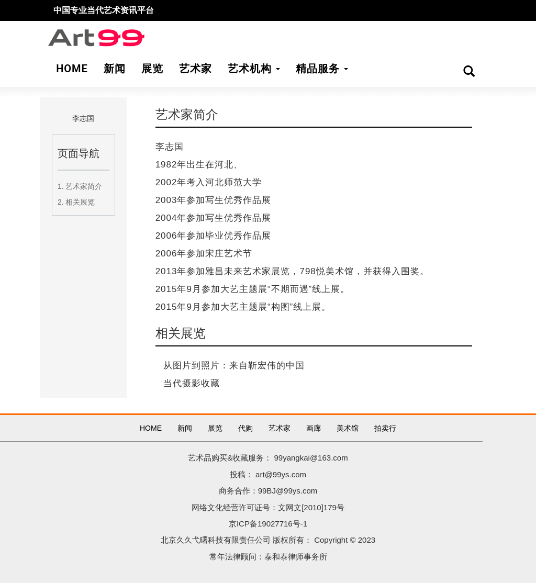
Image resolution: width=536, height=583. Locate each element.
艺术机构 (254, 68)
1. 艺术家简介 (80, 186)
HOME (151, 428)
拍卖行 (385, 428)
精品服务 (322, 68)
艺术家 (280, 428)
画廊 (313, 428)
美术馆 (348, 428)
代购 (245, 428)
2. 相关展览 (76, 202)
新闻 (184, 428)
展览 (215, 428)
